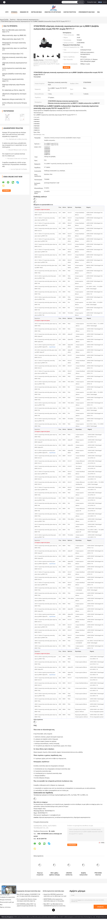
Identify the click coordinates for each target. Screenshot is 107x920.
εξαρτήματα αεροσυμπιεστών (82, 817)
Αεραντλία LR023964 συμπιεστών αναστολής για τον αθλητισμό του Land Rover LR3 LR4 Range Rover (55, 895)
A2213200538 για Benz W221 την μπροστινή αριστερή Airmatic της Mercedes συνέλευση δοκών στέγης (27, 905)
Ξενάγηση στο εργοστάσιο (52, 12)
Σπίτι (6, 12)
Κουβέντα (66, 67)
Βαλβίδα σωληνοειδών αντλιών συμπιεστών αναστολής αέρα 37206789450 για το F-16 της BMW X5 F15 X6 (83, 874)
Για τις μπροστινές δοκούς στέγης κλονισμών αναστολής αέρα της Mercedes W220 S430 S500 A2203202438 (29, 900)
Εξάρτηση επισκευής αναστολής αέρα (14, 57)
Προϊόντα (14, 12)
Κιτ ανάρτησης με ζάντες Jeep (12, 90)
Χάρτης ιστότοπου (5, 907)
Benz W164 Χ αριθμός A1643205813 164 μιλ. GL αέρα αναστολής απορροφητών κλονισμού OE (28, 895)
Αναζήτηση (80, 2)
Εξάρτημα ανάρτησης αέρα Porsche (13, 84)
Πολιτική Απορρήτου (7, 917)
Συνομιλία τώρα (91, 2)
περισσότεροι (52, 347)
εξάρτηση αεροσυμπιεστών (46, 817)
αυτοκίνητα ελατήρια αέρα (11, 54)
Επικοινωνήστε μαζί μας (87, 12)
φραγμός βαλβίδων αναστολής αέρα (14, 74)
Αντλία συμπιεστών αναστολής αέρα (14, 68)
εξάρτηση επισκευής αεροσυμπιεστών (28, 19)
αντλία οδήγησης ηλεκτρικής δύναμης (14, 103)
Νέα (98, 12)
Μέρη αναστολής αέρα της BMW (12, 35)
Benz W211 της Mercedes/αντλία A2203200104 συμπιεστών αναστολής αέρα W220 (54, 905)
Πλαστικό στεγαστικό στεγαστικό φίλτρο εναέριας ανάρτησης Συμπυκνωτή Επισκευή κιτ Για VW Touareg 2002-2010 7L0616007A (40, 874)
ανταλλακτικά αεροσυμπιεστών (64, 817)
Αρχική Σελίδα (4, 19)
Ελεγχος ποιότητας (70, 12)
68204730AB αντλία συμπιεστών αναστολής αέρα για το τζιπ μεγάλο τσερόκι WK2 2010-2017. (54, 900)
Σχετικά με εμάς (36, 12)
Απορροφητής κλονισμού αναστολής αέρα (28, 891)
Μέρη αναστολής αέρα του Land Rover (14, 48)
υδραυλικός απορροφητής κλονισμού (14, 94)
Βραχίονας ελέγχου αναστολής (12, 99)
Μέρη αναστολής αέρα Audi (11, 39)
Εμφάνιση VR (24, 12)
